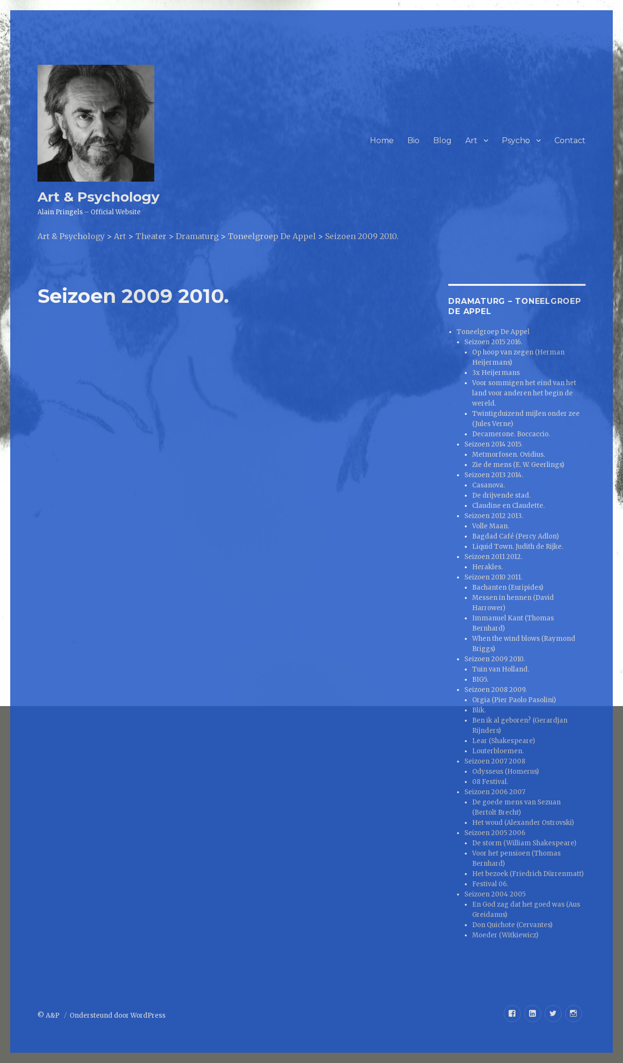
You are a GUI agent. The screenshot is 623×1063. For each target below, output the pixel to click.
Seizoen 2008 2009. (495, 690)
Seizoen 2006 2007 (494, 792)
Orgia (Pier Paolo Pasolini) (514, 700)
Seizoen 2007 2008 (494, 761)
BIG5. (480, 679)
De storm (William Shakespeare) (524, 843)
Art (471, 140)
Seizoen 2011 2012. (493, 557)
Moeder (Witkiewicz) (505, 935)
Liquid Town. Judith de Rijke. (517, 546)
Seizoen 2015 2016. (493, 342)
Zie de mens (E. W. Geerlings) (518, 465)
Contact (570, 140)
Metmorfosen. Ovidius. (508, 454)
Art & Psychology (98, 196)
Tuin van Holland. (500, 669)
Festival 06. (490, 884)
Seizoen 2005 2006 (494, 833)
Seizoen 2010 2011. (493, 577)
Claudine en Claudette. (508, 506)
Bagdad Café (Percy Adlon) (515, 536)
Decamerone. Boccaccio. (511, 434)
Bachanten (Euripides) (507, 587)
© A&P (49, 1015)
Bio (413, 140)
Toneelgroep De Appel (493, 332)
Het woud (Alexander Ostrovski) (523, 823)
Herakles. (487, 567)
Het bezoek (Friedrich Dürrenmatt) (528, 874)
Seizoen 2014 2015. (493, 444)
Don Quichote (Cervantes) (512, 925)
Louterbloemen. (498, 751)
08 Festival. (490, 782)
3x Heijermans (496, 373)
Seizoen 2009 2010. (494, 659)
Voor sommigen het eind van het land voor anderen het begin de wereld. (524, 393)
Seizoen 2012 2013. (493, 516)
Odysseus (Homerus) (505, 771)
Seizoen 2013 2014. (493, 475)
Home (382, 140)
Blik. (479, 710)
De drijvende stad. (501, 495)
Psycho (516, 140)
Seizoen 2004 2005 (495, 894)
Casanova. (488, 485)
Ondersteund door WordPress (117, 1015)
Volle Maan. (490, 526)
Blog (442, 140)
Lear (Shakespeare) (503, 741)
